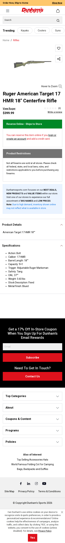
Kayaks (25, 30)
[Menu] (7, 11)
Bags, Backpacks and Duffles (32, 469)
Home (6, 40)
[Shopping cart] (58, 11)
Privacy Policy (26, 491)
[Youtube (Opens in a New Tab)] (44, 483)
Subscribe (32, 357)
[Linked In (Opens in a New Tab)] (29, 483)
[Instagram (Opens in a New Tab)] (36, 483)
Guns (58, 30)
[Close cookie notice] (62, 512)
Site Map (9, 491)
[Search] (32, 20)
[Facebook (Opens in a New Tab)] (21, 483)
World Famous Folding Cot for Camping (32, 464)
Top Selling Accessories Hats (32, 459)
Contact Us (32, 376)
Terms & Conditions (49, 491)
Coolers (42, 30)
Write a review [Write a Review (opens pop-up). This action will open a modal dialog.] (55, 112)
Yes (32, 537)
